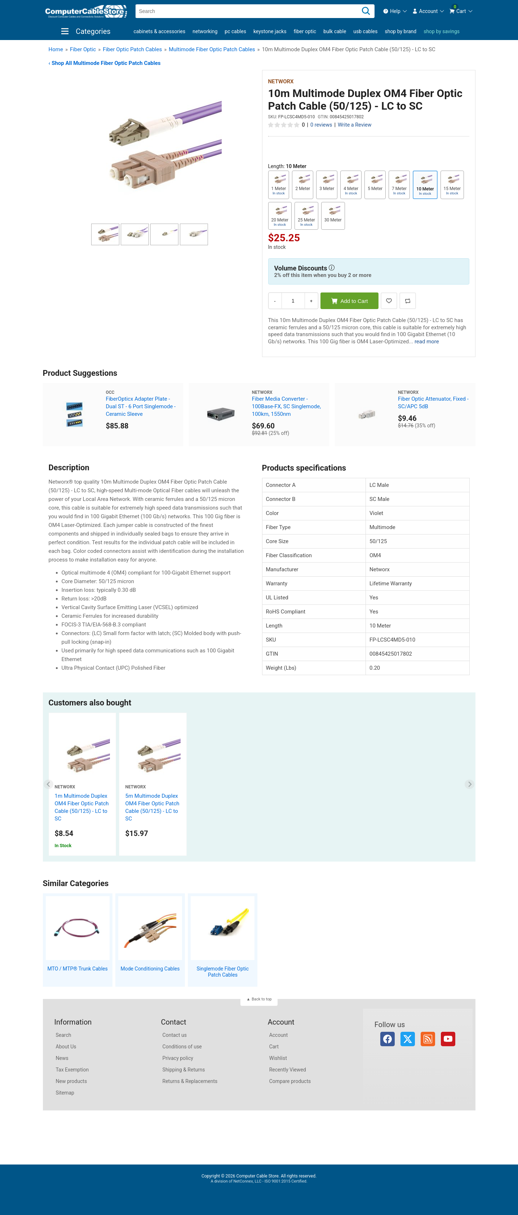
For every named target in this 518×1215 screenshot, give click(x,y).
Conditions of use (182, 1046)
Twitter (407, 1039)
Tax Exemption (72, 1070)
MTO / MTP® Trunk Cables (78, 969)
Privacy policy (178, 1058)
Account (278, 1035)
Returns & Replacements (190, 1081)
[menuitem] (395, 11)
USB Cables (365, 31)
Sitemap (65, 1093)
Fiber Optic (305, 31)
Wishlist (278, 1058)
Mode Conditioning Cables (150, 969)
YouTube (448, 1039)
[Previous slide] (48, 784)
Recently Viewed (287, 1070)
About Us (66, 1046)
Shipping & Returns (184, 1070)
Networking (204, 31)
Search (63, 1035)
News (62, 1058)
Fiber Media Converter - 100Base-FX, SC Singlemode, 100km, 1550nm (286, 406)
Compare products (290, 1081)
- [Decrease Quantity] (274, 301)
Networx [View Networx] (281, 81)
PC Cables (235, 31)
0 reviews (321, 125)
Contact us (175, 1035)
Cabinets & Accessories (160, 31)
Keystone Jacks (270, 31)
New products (71, 1081)
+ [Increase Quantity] (311, 301)
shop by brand (400, 31)
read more (427, 341)
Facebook (387, 1039)
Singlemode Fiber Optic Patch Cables (222, 972)
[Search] (366, 11)
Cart (274, 1046)
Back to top (261, 999)
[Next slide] (469, 784)
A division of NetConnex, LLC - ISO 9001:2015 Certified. (259, 1181)
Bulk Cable (334, 31)
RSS (428, 1039)
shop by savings (442, 31)
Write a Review (355, 125)
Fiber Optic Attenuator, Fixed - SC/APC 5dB (433, 403)
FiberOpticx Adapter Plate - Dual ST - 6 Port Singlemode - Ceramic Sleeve (141, 406)
